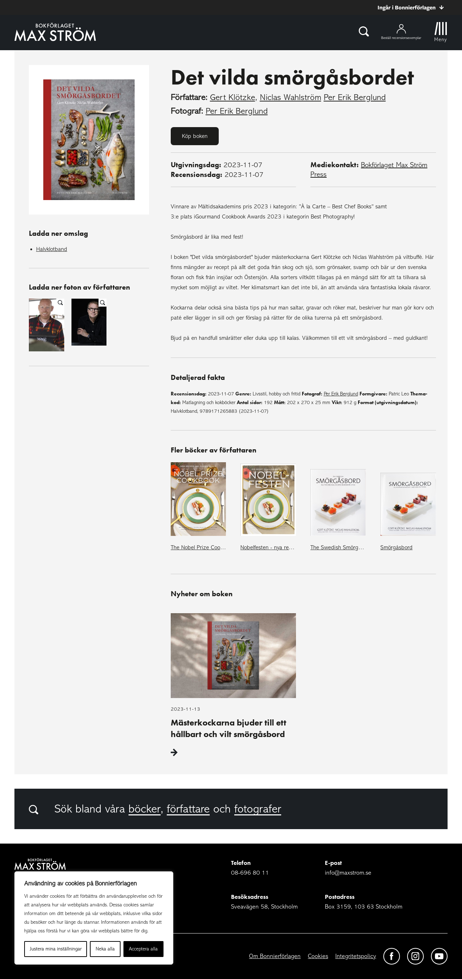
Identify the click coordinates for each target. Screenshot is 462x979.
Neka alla (105, 949)
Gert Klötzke (232, 97)
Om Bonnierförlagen (275, 956)
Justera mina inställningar (56, 949)
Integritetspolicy (355, 956)
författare (188, 808)
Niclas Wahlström (290, 97)
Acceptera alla (143, 949)
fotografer (257, 808)
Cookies (318, 956)
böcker (144, 808)
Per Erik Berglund (355, 97)
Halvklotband (51, 249)
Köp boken (195, 136)
